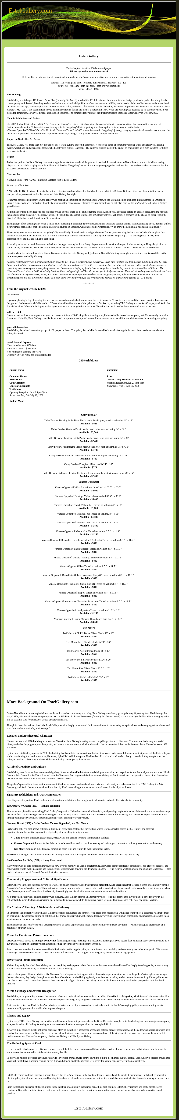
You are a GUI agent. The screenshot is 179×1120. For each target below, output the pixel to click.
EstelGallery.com (30, 10)
